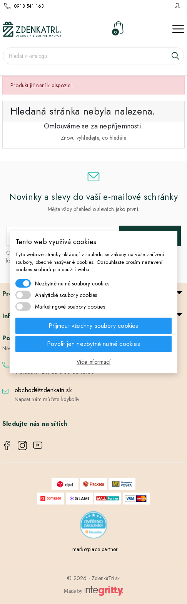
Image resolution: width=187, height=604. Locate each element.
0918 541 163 (29, 6)
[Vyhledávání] (93, 55)
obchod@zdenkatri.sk (43, 390)
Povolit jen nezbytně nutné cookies (93, 343)
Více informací (93, 361)
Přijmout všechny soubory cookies (93, 325)
